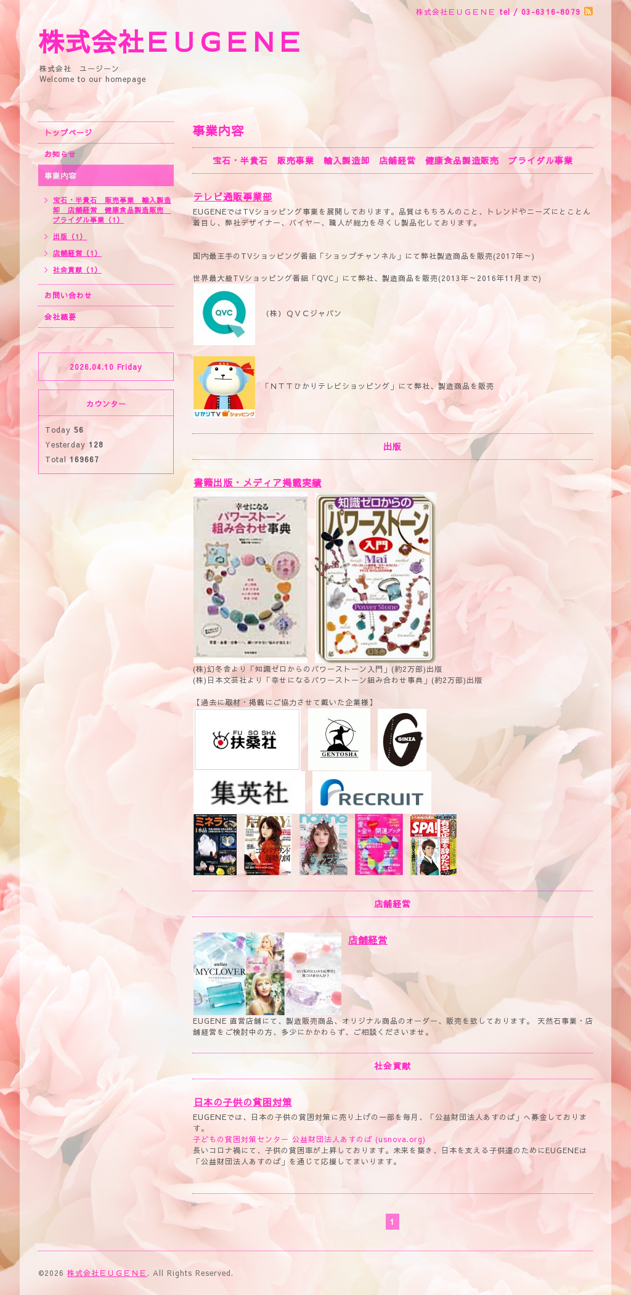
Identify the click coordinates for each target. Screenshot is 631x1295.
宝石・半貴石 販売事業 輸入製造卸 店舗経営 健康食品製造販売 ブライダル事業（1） (112, 209)
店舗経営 (368, 939)
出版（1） (70, 236)
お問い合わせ (68, 295)
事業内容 (60, 176)
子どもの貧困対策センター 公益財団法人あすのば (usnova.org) (309, 1139)
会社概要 (60, 317)
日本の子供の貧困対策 (242, 1101)
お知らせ (60, 154)
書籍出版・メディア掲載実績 (257, 482)
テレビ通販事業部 (232, 196)
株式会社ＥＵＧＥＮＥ (170, 41)
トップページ (68, 132)
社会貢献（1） (77, 269)
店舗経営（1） (77, 253)
